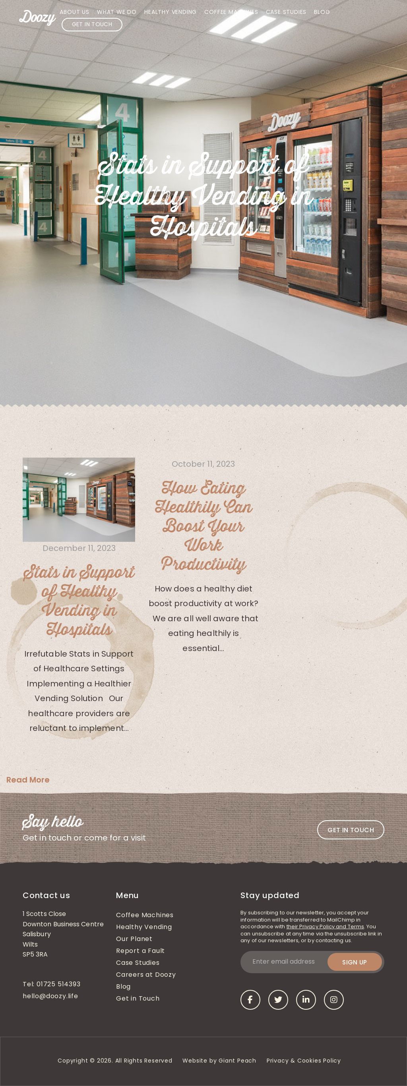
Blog (322, 12)
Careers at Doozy (146, 975)
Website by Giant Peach (219, 1061)
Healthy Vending (170, 12)
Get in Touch (92, 25)
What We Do (117, 12)
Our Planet (134, 939)
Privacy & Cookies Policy (305, 1061)
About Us (74, 12)
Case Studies (286, 12)
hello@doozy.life (50, 996)
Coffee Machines (231, 12)
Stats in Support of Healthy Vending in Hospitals (79, 601)
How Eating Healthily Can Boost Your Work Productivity (203, 526)
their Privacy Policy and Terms (325, 926)
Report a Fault (140, 951)
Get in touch (351, 830)
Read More (28, 779)
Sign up (354, 962)
